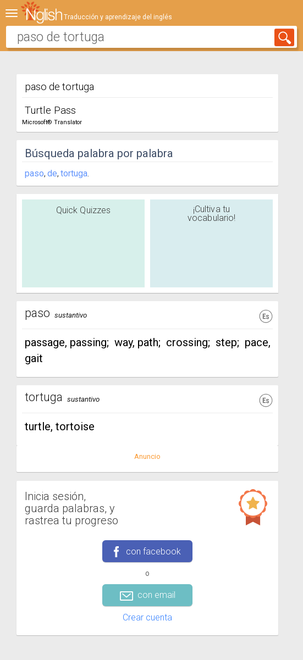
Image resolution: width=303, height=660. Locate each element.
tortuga (73, 173)
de (52, 173)
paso (34, 173)
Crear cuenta (147, 617)
